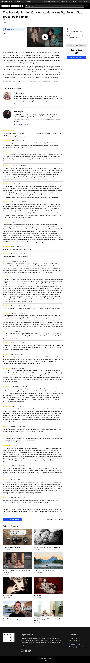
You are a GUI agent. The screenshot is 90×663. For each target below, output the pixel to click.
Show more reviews (12, 519)
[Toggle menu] (87, 6)
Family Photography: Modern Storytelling (47, 547)
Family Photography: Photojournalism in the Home (47, 620)
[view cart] (68, 1)
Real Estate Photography (10, 619)
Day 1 (6, 33)
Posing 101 (37, 595)
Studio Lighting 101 (8, 595)
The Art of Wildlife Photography (44, 570)
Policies (45, 660)
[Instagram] (29, 650)
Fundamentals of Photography (12, 547)
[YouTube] (22, 650)
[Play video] (45, 37)
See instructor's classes (21, 104)
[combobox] (54, 6)
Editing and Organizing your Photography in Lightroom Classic (16, 571)
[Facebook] (26, 650)
